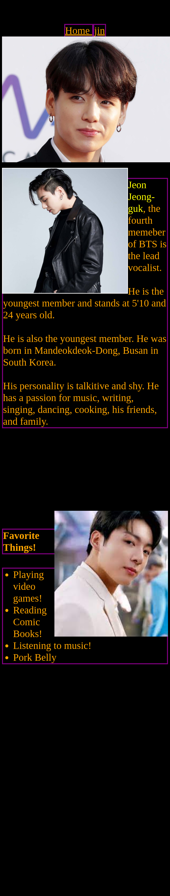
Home (78, 30)
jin (99, 30)
